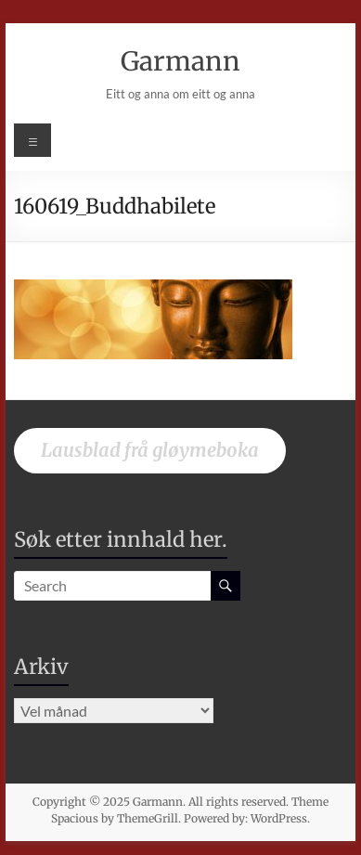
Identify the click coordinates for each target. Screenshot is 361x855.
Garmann (180, 61)
